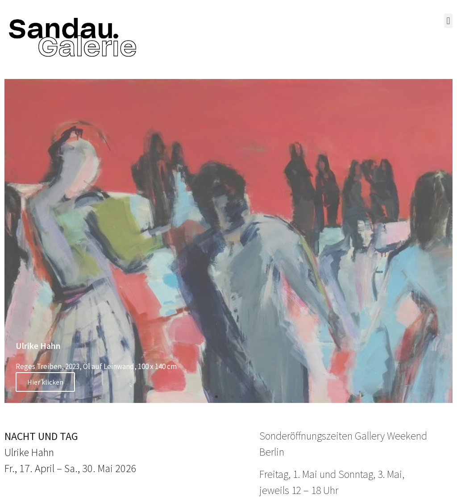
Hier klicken (45, 382)
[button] (448, 20)
